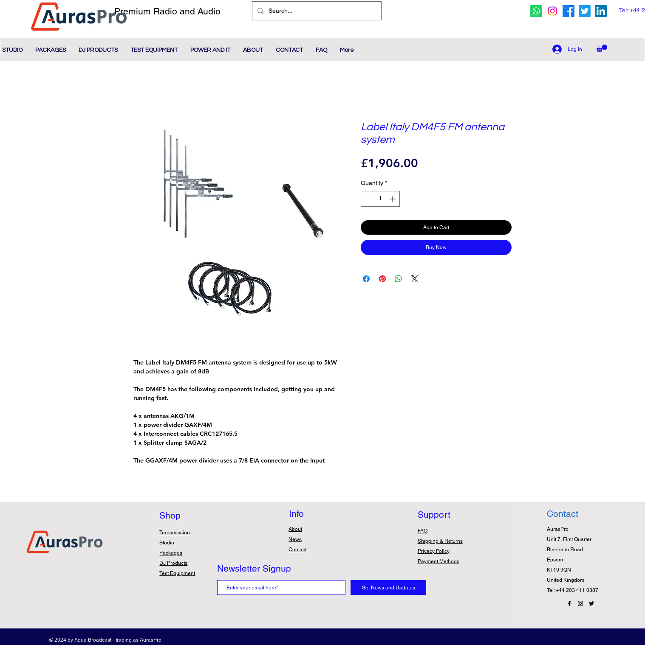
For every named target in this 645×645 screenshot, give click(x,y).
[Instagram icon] (552, 11)
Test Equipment (177, 573)
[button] (602, 48)
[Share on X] (415, 279)
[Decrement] (367, 198)
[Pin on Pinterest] (382, 279)
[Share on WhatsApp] (398, 279)
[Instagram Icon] (580, 603)
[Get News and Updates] (388, 587)
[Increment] (393, 198)
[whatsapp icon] (536, 11)
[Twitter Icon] (591, 603)
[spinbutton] (380, 198)
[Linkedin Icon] (601, 11)
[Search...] (316, 11)
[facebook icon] (568, 11)
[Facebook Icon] (569, 603)
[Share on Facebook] (366, 279)
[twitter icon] (585, 11)
